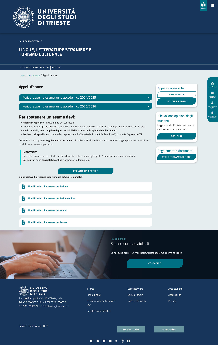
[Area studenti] (203, 5)
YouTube (110, 341)
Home (23, 75)
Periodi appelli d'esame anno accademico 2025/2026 (86, 107)
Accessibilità (174, 295)
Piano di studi (94, 295)
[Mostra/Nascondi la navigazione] (213, 5)
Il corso (25, 67)
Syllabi (56, 67)
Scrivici (22, 326)
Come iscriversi (135, 289)
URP (45, 326)
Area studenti (34, 75)
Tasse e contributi (136, 301)
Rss (128, 341)
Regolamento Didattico (99, 311)
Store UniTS (169, 329)
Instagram (92, 341)
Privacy (172, 301)
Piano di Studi (41, 67)
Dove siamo (35, 326)
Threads (122, 341)
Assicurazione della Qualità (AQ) (101, 303)
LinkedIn (104, 341)
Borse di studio (135, 295)
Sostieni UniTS (131, 329)
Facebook (98, 341)
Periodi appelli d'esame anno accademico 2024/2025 (86, 98)
